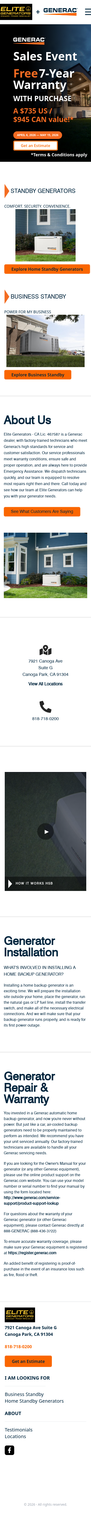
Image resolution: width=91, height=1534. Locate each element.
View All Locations (45, 684)
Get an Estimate (35, 145)
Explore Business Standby (37, 375)
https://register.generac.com (32, 1253)
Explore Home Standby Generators (47, 269)
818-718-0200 (45, 719)
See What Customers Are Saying (42, 512)
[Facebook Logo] (9, 1450)
